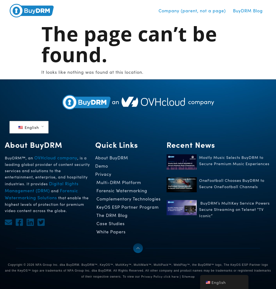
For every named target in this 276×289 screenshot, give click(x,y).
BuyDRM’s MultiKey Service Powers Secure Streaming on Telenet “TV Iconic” (234, 209)
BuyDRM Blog (248, 11)
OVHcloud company (55, 158)
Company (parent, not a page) (192, 11)
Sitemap (188, 276)
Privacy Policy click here (160, 276)
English (28, 127)
